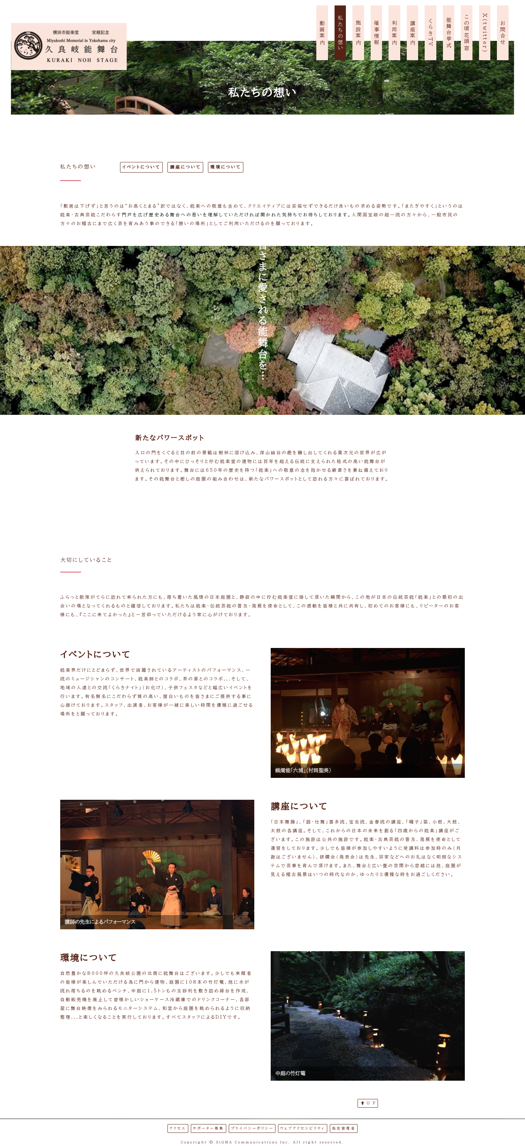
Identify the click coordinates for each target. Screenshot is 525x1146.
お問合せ (502, 32)
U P (368, 1103)
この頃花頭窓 (466, 32)
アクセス (177, 1128)
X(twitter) (484, 33)
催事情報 (376, 33)
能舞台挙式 (448, 33)
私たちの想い (340, 33)
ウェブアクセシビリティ (302, 1128)
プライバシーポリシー (252, 1128)
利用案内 (394, 33)
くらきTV (430, 32)
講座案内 (412, 33)
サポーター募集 (208, 1128)
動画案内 (322, 33)
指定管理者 (344, 1128)
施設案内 (358, 33)
